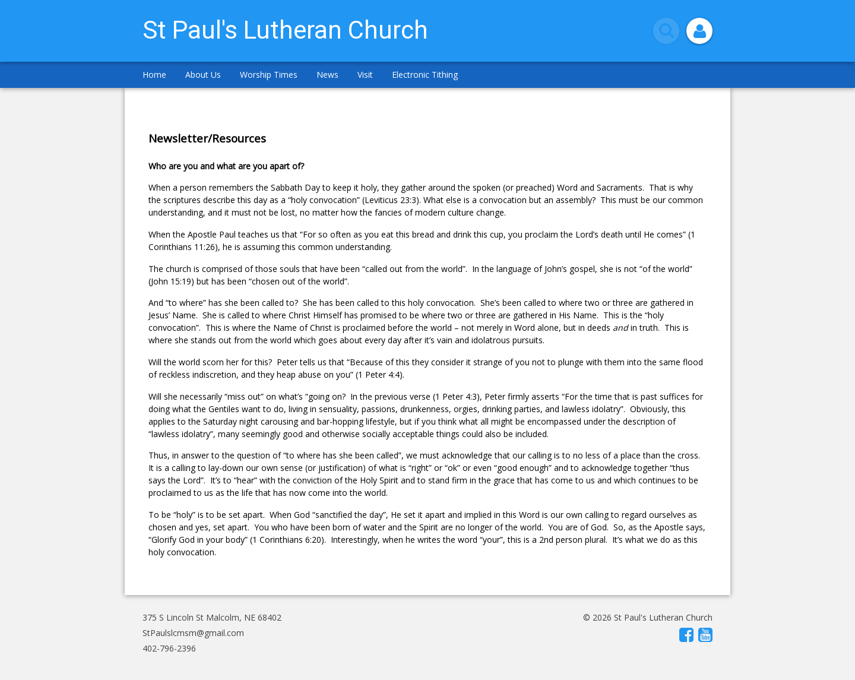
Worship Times (268, 74)
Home (154, 74)
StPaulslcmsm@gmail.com (193, 632)
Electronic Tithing (425, 74)
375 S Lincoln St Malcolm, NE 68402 (211, 617)
